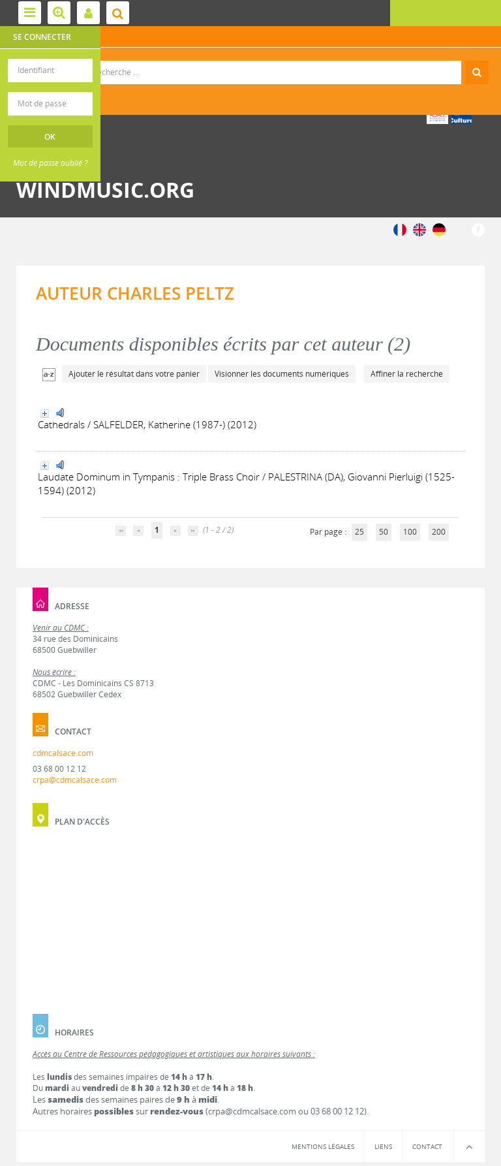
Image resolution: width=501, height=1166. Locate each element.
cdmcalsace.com (63, 753)
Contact (427, 1146)
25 (359, 531)
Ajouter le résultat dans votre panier (134, 373)
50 (383, 531)
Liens (383, 1146)
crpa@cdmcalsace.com (75, 779)
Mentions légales (323, 1146)
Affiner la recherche (407, 373)
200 (439, 531)
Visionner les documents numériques (282, 373)
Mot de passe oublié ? (50, 162)
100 (410, 531)
